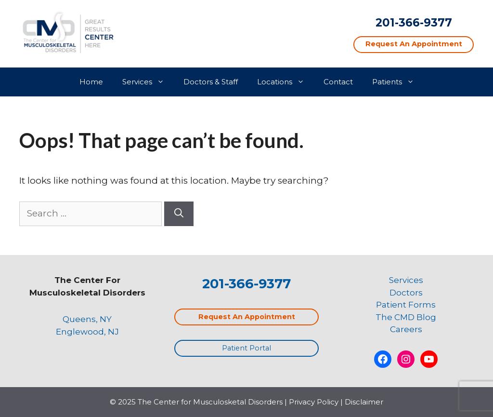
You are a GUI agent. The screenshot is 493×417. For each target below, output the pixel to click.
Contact (338, 81)
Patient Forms (406, 304)
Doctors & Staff (210, 81)
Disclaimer (364, 401)
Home (91, 81)
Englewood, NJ (87, 331)
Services (148, 81)
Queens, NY (87, 319)
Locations (285, 81)
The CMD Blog (406, 317)
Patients (398, 81)
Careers (406, 329)
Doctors (406, 292)
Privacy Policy (313, 401)
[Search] (179, 214)
